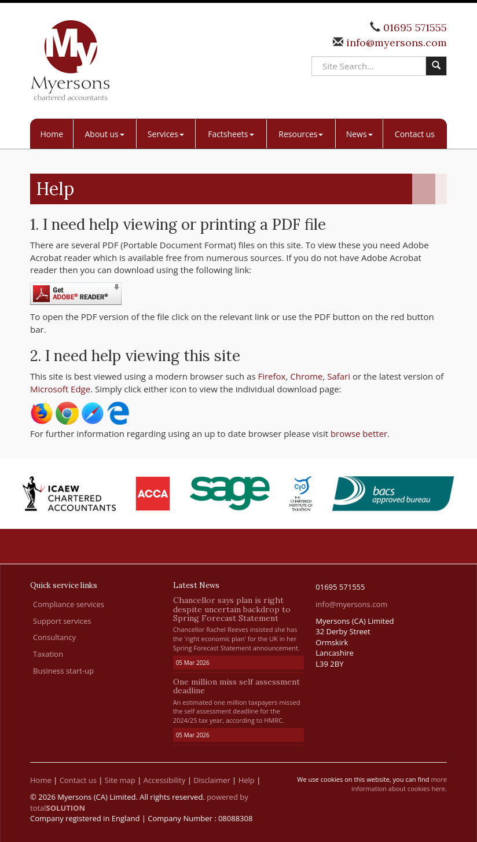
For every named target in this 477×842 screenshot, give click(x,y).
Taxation (48, 654)
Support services (62, 621)
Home (52, 133)
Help (246, 780)
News (359, 133)
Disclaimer (211, 780)
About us (104, 133)
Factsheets (231, 133)
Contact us (415, 133)
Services (166, 133)
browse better (359, 433)
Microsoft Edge (60, 389)
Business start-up (63, 670)
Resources (300, 133)
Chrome (306, 376)
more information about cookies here (399, 784)
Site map (120, 780)
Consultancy (54, 637)
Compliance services (68, 604)
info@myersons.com (395, 42)
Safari (338, 376)
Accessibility (165, 780)
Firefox (271, 376)
